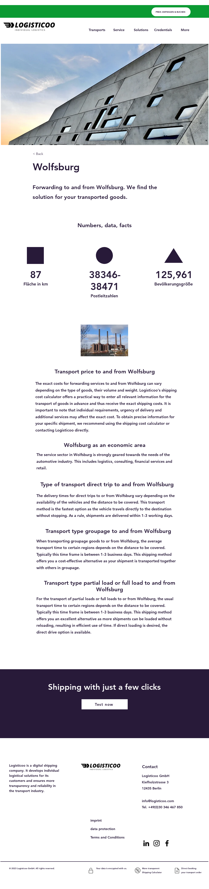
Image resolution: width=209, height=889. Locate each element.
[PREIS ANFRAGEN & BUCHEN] (171, 11)
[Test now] (105, 704)
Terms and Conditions (107, 837)
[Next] (162, 658)
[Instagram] (156, 843)
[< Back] (47, 154)
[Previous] (50, 658)
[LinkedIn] (146, 843)
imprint (96, 820)
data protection (102, 829)
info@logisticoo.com (158, 801)
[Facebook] (167, 843)
